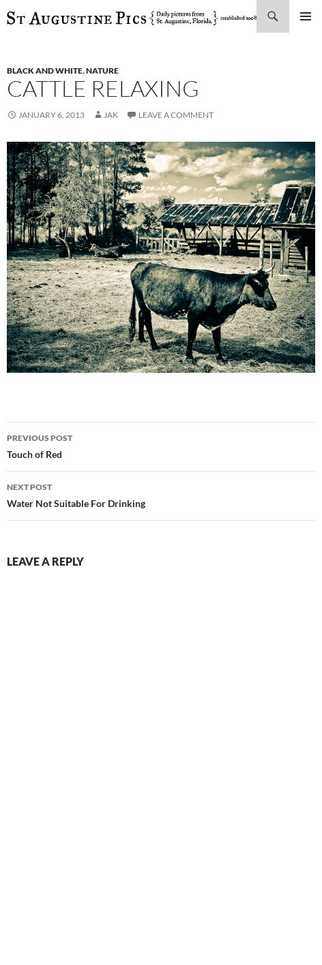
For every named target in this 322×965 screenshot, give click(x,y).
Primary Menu (305, 16)
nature (102, 70)
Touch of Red (161, 445)
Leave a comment (176, 115)
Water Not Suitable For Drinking (161, 494)
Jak (111, 115)
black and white (45, 70)
